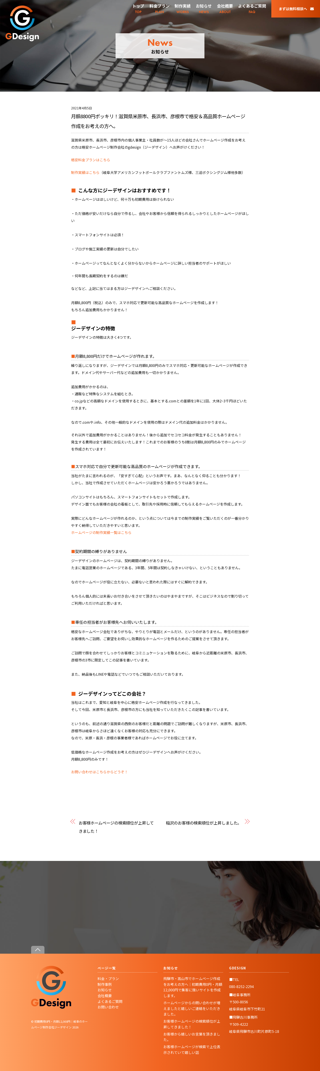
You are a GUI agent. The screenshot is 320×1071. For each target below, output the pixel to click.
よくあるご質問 (110, 1001)
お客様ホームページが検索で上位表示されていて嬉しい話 (191, 1049)
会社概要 (105, 995)
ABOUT (225, 8)
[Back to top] (37, 950)
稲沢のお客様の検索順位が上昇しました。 (203, 823)
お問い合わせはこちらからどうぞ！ (99, 771)
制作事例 (105, 984)
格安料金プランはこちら (90, 159)
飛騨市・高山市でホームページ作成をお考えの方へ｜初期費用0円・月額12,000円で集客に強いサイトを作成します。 (192, 987)
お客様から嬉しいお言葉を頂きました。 (191, 1036)
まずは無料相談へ (296, 8)
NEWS (204, 8)
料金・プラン (108, 978)
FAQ (252, 8)
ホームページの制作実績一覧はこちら (101, 532)
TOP (138, 8)
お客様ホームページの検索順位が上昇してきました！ (116, 827)
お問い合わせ (108, 1007)
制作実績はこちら (85, 172)
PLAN (160, 8)
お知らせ (105, 989)
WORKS (183, 8)
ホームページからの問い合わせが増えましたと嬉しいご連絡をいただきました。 (191, 1008)
